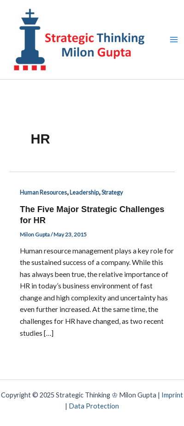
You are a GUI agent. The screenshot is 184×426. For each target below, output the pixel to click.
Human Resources (43, 192)
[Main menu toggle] (174, 39)
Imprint (172, 395)
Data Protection (94, 406)
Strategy (112, 192)
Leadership (84, 192)
